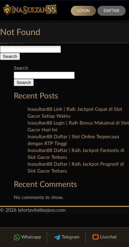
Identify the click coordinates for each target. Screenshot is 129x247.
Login (83, 11)
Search (21, 68)
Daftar (111, 11)
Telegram (66, 237)
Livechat (104, 237)
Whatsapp (27, 237)
